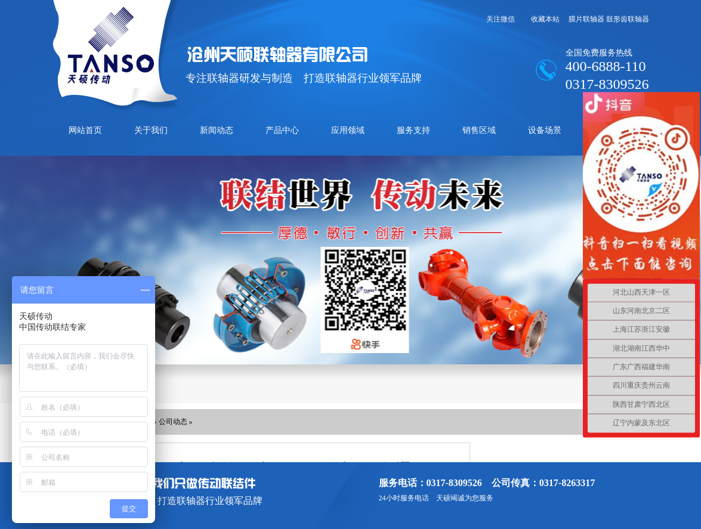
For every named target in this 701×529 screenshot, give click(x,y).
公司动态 (173, 421)
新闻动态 (216, 130)
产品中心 (282, 130)
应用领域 (348, 130)
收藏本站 (545, 19)
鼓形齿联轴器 (627, 19)
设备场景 (544, 130)
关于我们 (151, 130)
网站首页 (85, 130)
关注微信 (500, 19)
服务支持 (413, 130)
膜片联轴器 (586, 19)
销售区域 (479, 130)
